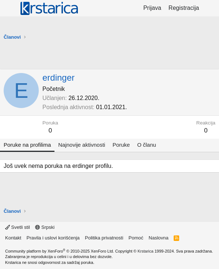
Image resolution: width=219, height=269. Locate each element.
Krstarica (145, 251)
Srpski (44, 227)
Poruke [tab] (121, 145)
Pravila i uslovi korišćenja (53, 238)
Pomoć (136, 238)
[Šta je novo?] (210, 8)
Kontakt (13, 238)
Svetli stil (17, 227)
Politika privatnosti (104, 238)
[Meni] (10, 8)
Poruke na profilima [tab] (27, 145)
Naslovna (159, 238)
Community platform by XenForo (59, 251)
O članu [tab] (146, 145)
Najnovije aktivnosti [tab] (81, 145)
